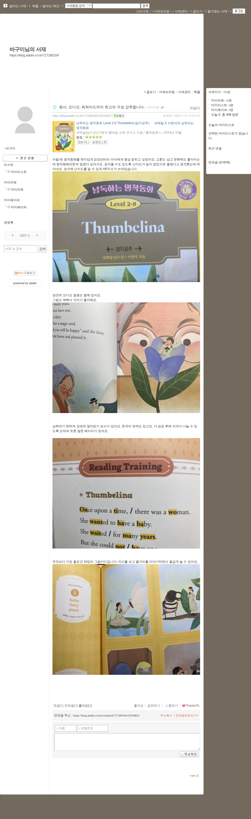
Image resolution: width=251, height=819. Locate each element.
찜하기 (171, 705)
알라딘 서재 (18, 6)
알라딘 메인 (51, 6)
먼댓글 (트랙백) (219, 162)
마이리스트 (19, 172)
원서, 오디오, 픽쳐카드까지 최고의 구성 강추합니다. (102, 107)
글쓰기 (198, 11)
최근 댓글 (215, 148)
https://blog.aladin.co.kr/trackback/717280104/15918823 (106, 715)
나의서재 (143, 11)
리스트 (8, 165)
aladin (33, 283)
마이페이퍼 (12, 200)
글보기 (151, 92)
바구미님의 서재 (27, 49)
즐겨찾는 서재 (218, 11)
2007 (23, 236)
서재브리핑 (163, 11)
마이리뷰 (10, 182)
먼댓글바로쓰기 (187, 715)
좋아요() (85, 705)
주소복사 (166, 715)
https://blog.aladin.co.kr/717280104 (34, 55)
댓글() (195, 108)
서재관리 (182, 11)
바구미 (167, 115)
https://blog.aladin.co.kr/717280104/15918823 (81, 115)
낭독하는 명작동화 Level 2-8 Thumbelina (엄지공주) (112, 123)
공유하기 (153, 705)
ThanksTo (190, 705)
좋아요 (138, 705)
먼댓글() (71, 705)
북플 (35, 6)
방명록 (8, 222)
